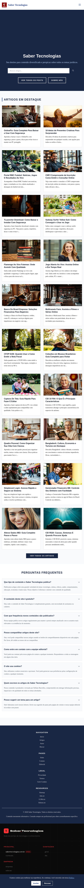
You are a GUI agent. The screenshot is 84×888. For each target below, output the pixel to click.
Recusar (47, 883)
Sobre (42, 758)
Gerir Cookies (42, 782)
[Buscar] (39, 71)
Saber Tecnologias (18, 5)
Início (42, 737)
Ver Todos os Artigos (42, 556)
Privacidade (42, 775)
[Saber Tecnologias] (4, 5)
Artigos (42, 740)
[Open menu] (79, 5)
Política (71, 878)
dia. (46, 855)
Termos (42, 778)
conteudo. (10, 855)
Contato (42, 761)
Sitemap (42, 792)
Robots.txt (42, 803)
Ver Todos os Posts (32, 80)
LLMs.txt (42, 799)
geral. (47, 852)
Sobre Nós (57, 80)
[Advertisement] (42, 34)
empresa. (9, 866)
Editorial (42, 764)
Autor (42, 743)
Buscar (42, 747)
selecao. (9, 870)
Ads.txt (42, 796)
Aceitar (36, 883)
